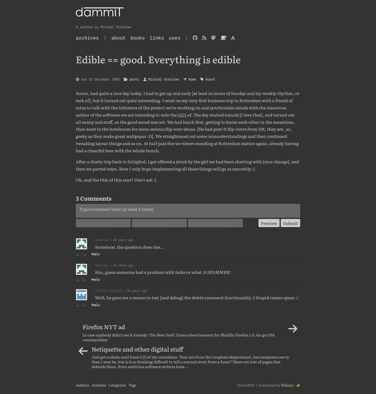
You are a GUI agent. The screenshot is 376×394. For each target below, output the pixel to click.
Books (137, 38)
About (118, 38)
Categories (117, 385)
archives (87, 38)
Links (157, 38)
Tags (132, 385)
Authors (82, 385)
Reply (95, 254)
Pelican (287, 385)
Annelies (102, 265)
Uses (174, 38)
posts (134, 79)
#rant (210, 79)
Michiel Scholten (163, 79)
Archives (99, 385)
